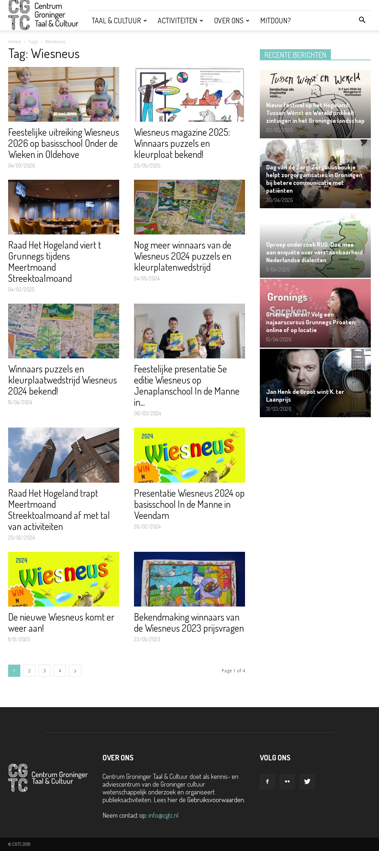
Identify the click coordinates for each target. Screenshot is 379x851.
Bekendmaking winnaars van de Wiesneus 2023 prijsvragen (189, 622)
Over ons (231, 20)
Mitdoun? (275, 20)
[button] (362, 20)
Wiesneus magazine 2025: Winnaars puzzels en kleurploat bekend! (182, 143)
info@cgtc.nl (163, 815)
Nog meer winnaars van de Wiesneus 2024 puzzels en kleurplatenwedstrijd (182, 256)
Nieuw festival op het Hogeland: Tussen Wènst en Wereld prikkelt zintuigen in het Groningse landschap (315, 112)
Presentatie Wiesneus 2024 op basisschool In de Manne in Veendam (189, 504)
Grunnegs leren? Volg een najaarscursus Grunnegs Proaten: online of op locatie (311, 322)
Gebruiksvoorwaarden (215, 800)
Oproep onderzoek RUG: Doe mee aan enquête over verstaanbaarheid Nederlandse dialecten (314, 252)
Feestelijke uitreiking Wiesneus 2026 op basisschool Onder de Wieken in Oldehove (63, 143)
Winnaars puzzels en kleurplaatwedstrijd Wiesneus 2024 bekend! (62, 379)
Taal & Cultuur (119, 20)
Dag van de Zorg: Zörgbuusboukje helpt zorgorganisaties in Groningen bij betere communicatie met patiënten (314, 178)
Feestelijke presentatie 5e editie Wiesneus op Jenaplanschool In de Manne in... (186, 385)
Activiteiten (180, 20)
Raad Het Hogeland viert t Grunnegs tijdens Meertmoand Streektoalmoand (54, 261)
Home (14, 41)
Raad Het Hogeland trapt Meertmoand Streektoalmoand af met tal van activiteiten (59, 509)
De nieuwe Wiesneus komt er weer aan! (61, 622)
